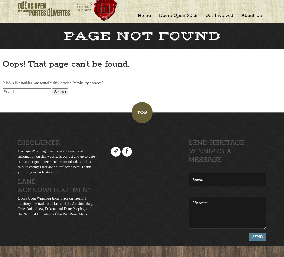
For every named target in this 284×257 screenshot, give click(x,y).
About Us (251, 15)
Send (257, 237)
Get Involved (219, 15)
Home (144, 15)
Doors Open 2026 (178, 15)
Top (142, 112)
